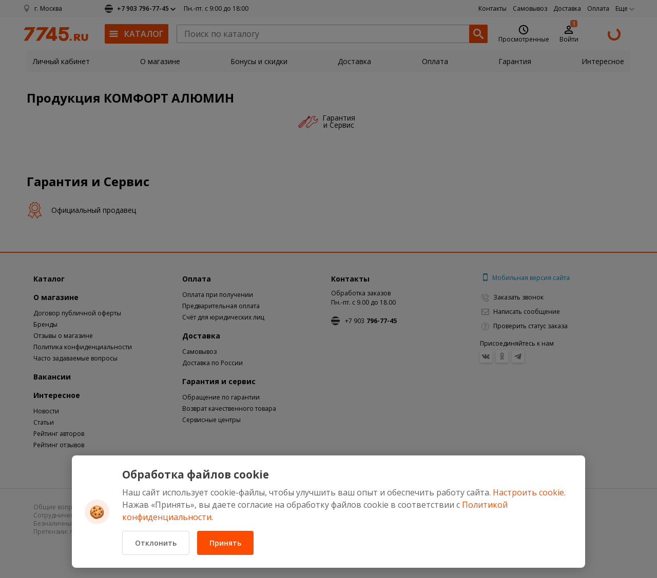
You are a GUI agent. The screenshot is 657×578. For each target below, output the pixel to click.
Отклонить (156, 543)
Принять (225, 543)
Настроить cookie (528, 492)
